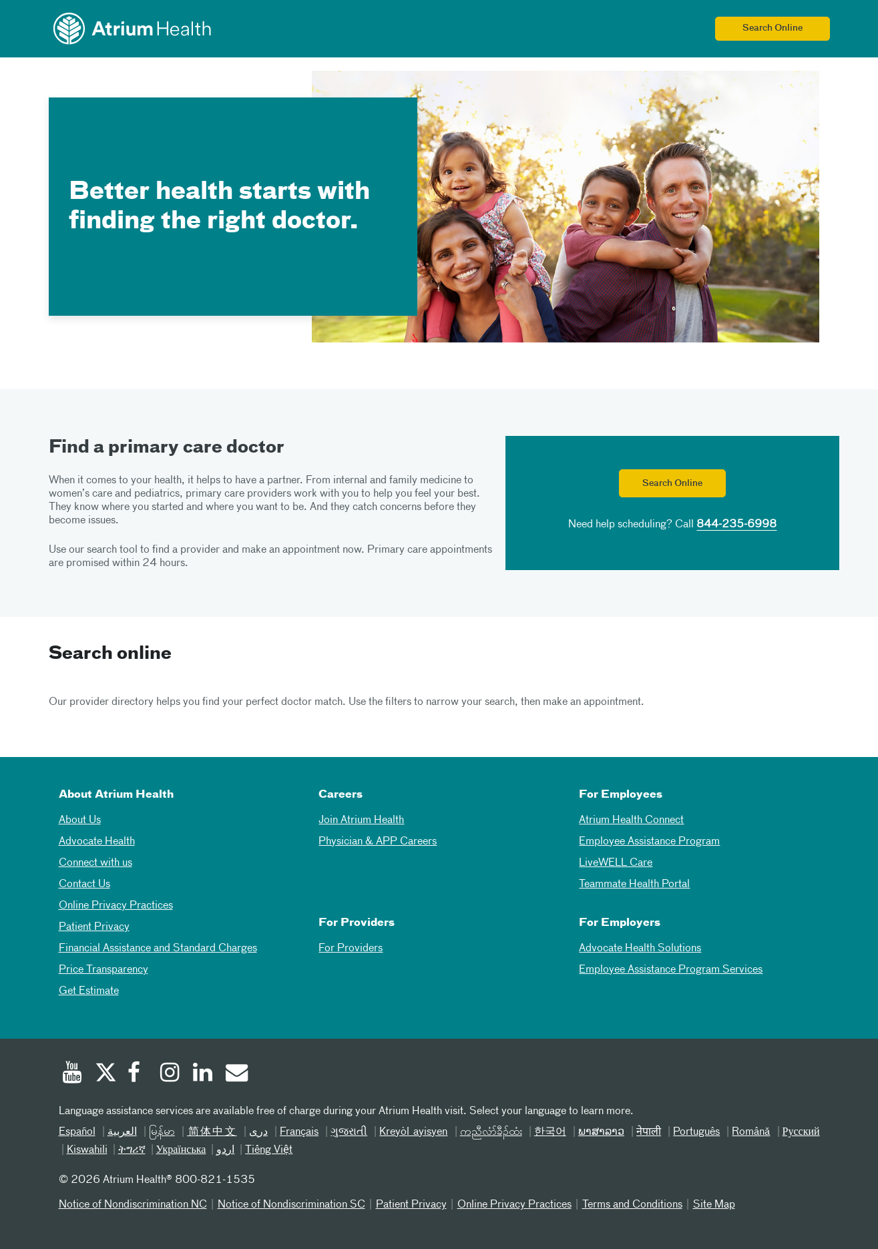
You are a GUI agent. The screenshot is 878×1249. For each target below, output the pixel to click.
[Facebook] (137, 1074)
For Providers (350, 948)
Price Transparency (103, 970)
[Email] (235, 1074)
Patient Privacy (94, 927)
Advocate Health (97, 841)
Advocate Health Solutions (640, 948)
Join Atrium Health (361, 820)
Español (77, 1132)
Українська (181, 1150)
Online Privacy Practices (116, 906)
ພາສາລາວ (601, 1132)
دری (258, 1132)
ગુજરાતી (349, 1132)
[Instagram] (170, 1074)
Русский (801, 1132)
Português (696, 1132)
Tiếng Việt (268, 1150)
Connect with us (95, 863)
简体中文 (212, 1132)
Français (299, 1132)
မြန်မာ (162, 1132)
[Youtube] (72, 1074)
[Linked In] (203, 1074)
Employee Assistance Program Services (670, 970)
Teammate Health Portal (634, 884)
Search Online (772, 28)
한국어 (550, 1132)
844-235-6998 (736, 524)
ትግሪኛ (132, 1150)
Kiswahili (87, 1150)
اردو (225, 1150)
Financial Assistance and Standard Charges (158, 948)
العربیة (122, 1132)
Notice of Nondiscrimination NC (133, 1205)
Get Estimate (89, 991)
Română (751, 1132)
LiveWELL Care (615, 863)
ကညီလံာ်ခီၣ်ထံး (491, 1132)
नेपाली (648, 1132)
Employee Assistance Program (649, 841)
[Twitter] (104, 1074)
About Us (80, 820)
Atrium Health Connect (631, 820)
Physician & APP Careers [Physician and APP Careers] (377, 841)
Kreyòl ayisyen (413, 1132)
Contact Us (84, 884)
